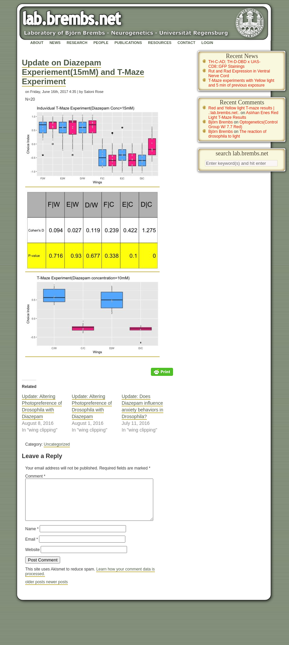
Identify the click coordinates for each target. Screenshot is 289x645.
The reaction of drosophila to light (237, 134)
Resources (159, 43)
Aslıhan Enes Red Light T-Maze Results (243, 115)
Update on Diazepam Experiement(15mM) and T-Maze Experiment (83, 72)
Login (207, 43)
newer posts (57, 590)
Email (31, 547)
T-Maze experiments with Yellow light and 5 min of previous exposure (241, 83)
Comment (35, 476)
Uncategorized (57, 444)
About (36, 43)
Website (32, 557)
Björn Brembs (220, 122)
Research (77, 43)
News (54, 43)
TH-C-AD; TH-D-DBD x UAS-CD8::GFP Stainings (234, 64)
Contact (186, 43)
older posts (35, 590)
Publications (128, 43)
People (101, 43)
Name (32, 537)
